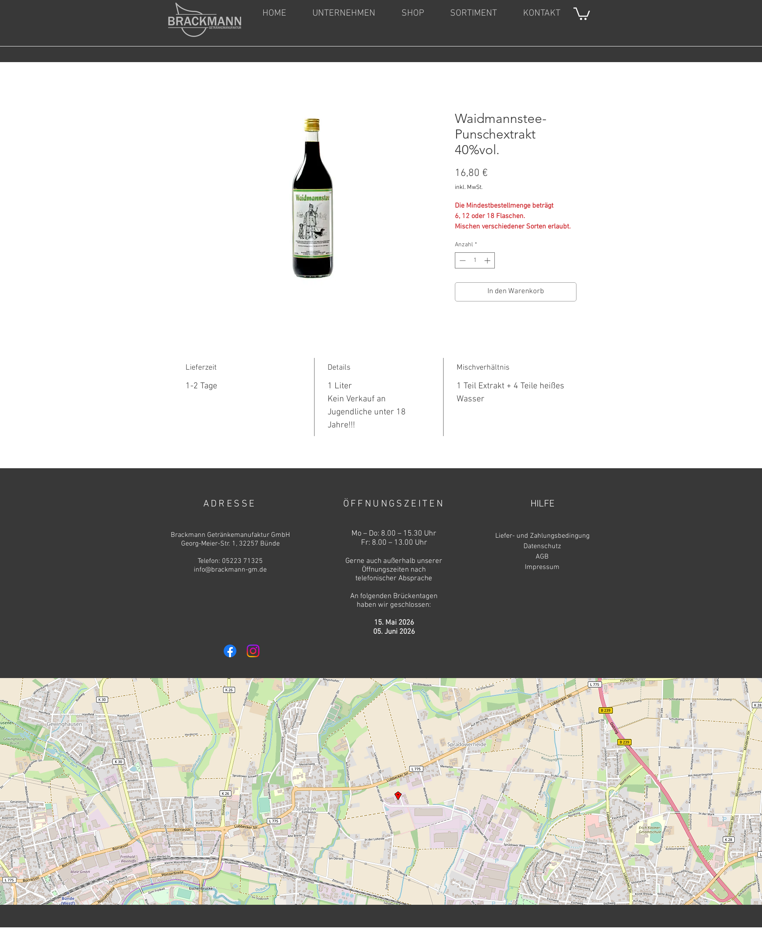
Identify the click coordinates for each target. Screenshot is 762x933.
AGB (542, 557)
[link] (581, 13)
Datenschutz (542, 546)
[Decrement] (461, 260)
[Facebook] (230, 650)
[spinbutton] (475, 260)
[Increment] (488, 260)
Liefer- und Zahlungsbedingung (542, 536)
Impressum (542, 567)
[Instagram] (253, 650)
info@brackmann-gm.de (230, 570)
